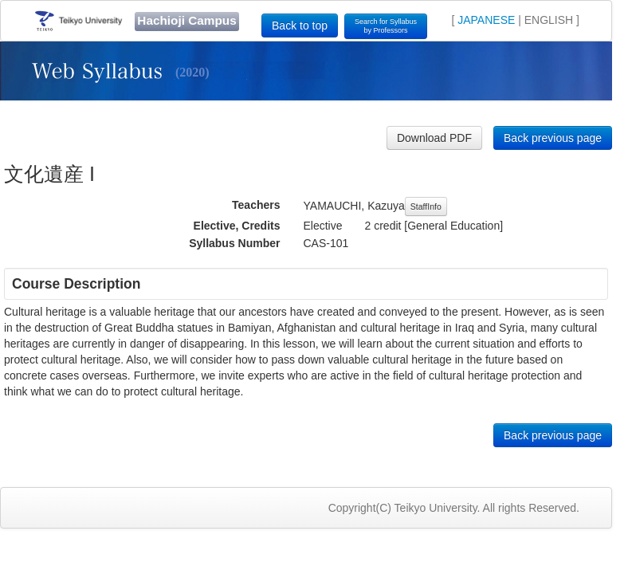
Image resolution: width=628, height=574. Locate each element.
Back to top (300, 25)
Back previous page (553, 138)
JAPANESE (486, 20)
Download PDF (434, 138)
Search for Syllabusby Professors (386, 26)
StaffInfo (426, 206)
